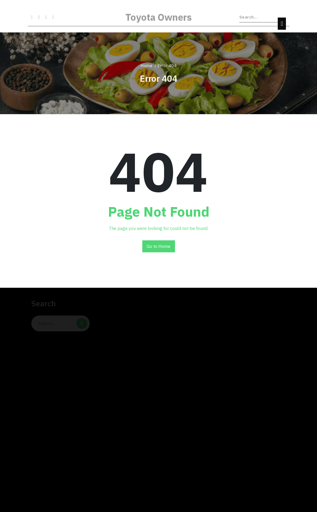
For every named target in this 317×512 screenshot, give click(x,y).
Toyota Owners (158, 20)
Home (146, 65)
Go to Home (158, 246)
